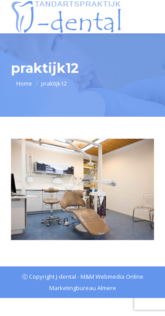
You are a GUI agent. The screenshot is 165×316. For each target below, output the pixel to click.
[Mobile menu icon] (148, 16)
